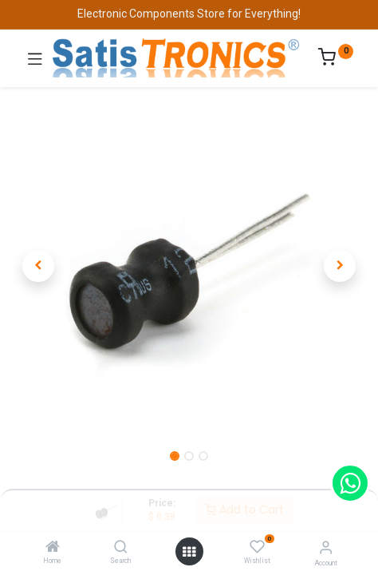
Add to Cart (244, 510)
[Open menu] (189, 551)
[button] (38, 266)
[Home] (52, 547)
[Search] (120, 547)
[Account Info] (325, 547)
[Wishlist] (257, 547)
